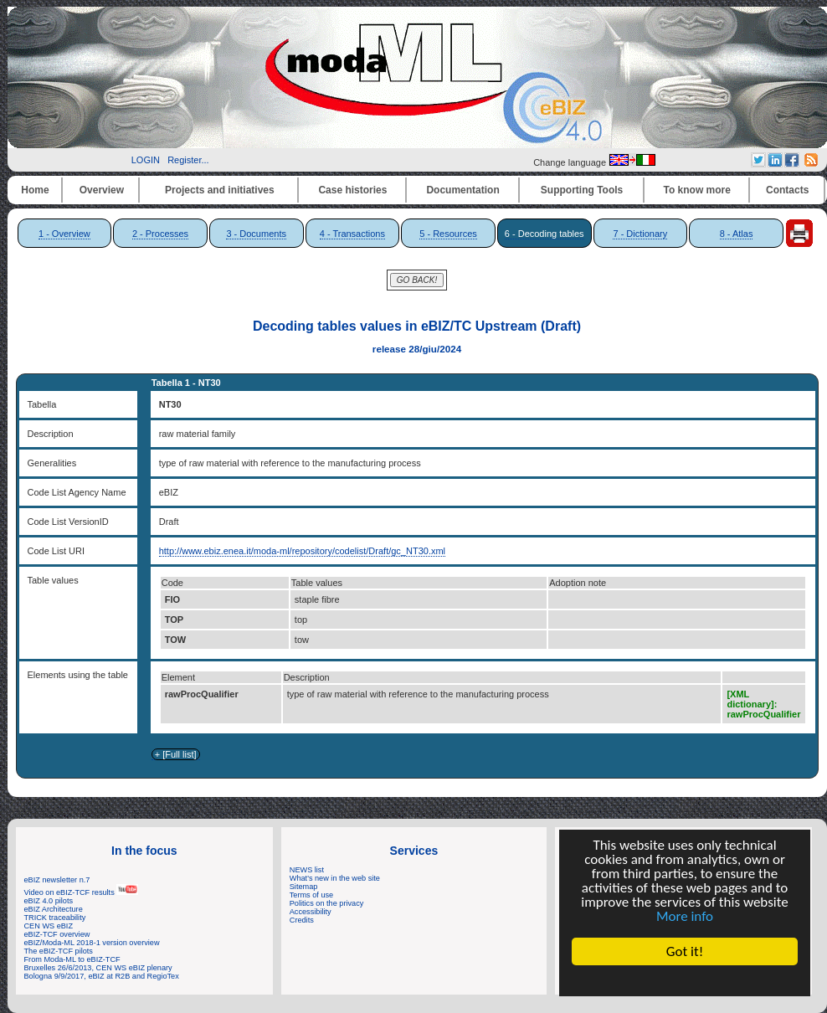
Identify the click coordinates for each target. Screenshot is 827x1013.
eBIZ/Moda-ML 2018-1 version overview (92, 942)
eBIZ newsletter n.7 (57, 880)
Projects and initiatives (220, 190)
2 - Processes (160, 234)
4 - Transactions (352, 234)
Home (35, 190)
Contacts (787, 190)
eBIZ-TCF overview (57, 934)
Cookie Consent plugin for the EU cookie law (685, 980)
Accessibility (310, 912)
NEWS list (307, 870)
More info (684, 916)
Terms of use (311, 895)
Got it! (684, 951)
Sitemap (304, 886)
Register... (188, 160)
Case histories (352, 190)
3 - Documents (256, 234)
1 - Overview (64, 234)
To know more (697, 190)
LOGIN (145, 160)
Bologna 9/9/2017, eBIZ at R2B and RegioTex (101, 976)
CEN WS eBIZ (49, 926)
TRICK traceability (55, 917)
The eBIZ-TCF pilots (58, 951)
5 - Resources (447, 234)
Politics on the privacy (327, 903)
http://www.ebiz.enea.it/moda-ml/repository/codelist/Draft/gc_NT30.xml (302, 551)
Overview (102, 190)
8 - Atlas (736, 234)
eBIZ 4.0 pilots (49, 901)
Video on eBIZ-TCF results (81, 892)
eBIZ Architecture (53, 909)
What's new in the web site (335, 878)
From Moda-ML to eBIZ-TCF (72, 959)
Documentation (462, 190)
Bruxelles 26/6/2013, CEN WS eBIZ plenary (98, 968)
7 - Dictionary (640, 234)
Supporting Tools (582, 190)
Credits (302, 920)
